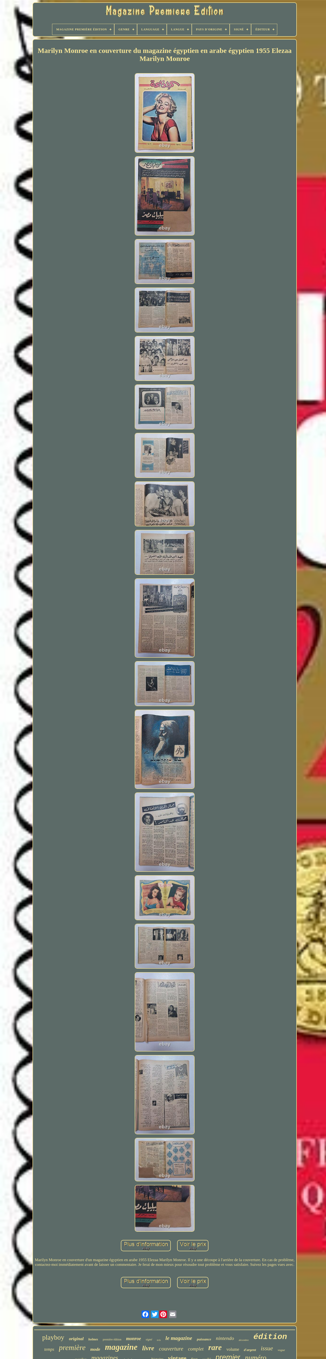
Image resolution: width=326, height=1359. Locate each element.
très (159, 1340)
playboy (53, 1337)
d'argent (250, 1350)
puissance (204, 1339)
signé (149, 1339)
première (72, 1347)
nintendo (225, 1338)
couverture (171, 1349)
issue (267, 1348)
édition (270, 1336)
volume (232, 1349)
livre (148, 1348)
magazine (121, 1347)
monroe (133, 1338)
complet (196, 1349)
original (76, 1338)
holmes (93, 1339)
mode (95, 1349)
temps (49, 1349)
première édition (112, 1339)
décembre (244, 1340)
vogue (281, 1350)
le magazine (179, 1338)
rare (215, 1347)
